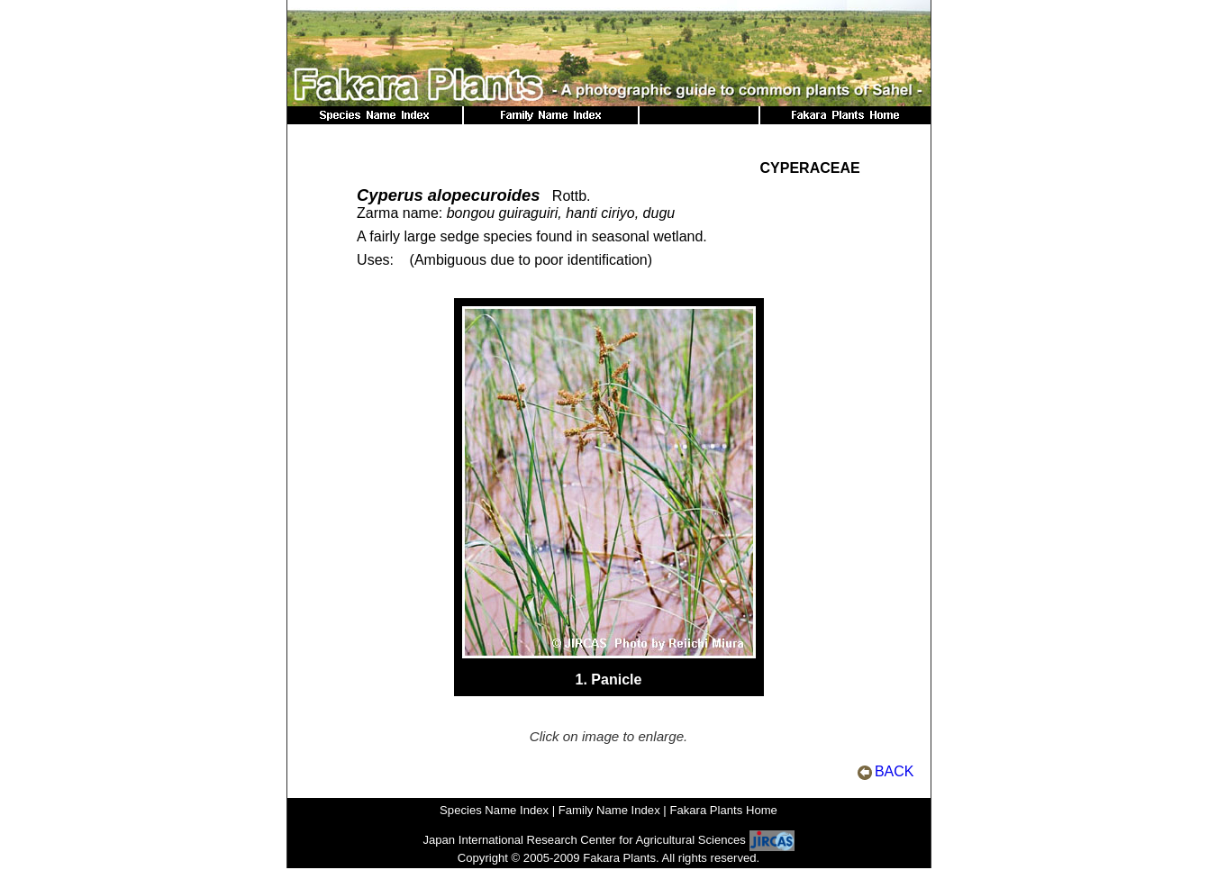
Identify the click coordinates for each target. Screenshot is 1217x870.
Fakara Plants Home (723, 810)
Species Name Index (494, 810)
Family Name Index (609, 810)
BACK (894, 771)
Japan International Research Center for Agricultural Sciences (584, 840)
